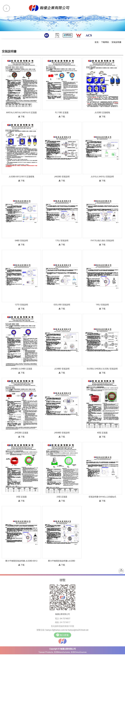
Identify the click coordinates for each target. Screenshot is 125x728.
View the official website (21, 682)
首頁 (97, 42)
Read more (5, 682)
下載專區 (105, 42)
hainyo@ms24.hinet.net (78, 629)
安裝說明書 (116, 42)
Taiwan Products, (45, 651)
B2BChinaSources (79, 651)
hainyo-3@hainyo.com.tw (56, 629)
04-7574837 (65, 617)
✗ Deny (3, 665)
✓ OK (70, 726)
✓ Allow (3, 662)
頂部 (121, 570)
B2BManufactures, (62, 651)
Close (2, 657)
